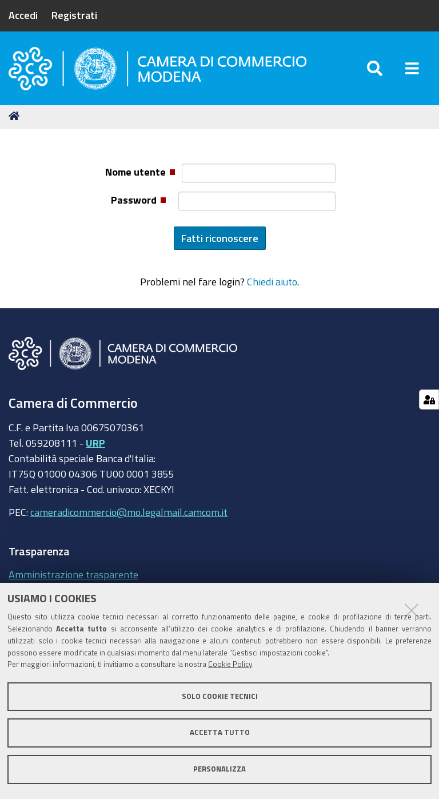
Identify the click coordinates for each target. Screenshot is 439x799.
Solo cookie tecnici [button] (220, 696)
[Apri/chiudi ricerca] (375, 68)
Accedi (23, 15)
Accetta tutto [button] (220, 732)
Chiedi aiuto (272, 281)
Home (16, 116)
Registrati (74, 15)
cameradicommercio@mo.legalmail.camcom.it (129, 512)
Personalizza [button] (219, 769)
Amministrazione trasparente (73, 574)
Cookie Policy (230, 664)
